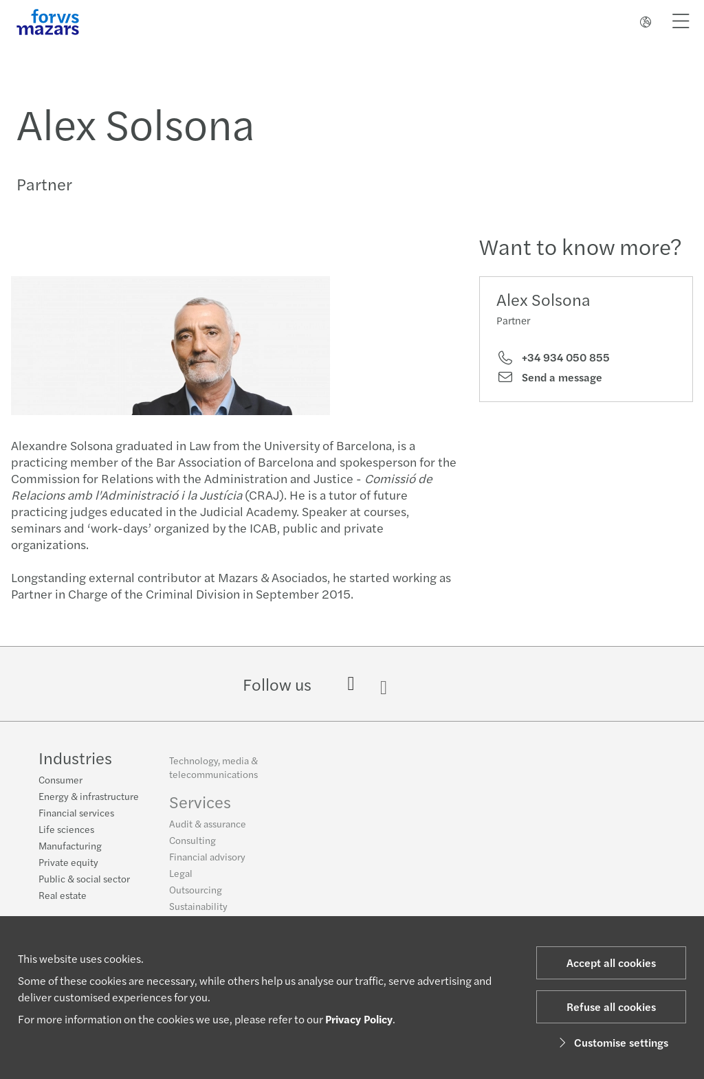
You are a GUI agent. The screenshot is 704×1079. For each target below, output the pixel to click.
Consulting (192, 845)
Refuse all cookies (611, 1006)
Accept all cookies (611, 962)
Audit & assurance (207, 829)
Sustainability (198, 911)
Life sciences (66, 830)
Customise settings (611, 1042)
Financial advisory (207, 862)
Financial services (76, 814)
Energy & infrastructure (88, 797)
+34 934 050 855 (553, 357)
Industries (75, 758)
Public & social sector (84, 880)
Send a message (549, 377)
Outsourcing (195, 895)
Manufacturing (70, 847)
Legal (180, 878)
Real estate (62, 896)
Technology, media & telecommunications (213, 772)
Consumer (60, 781)
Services (200, 807)
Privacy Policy (359, 1019)
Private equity (68, 863)
